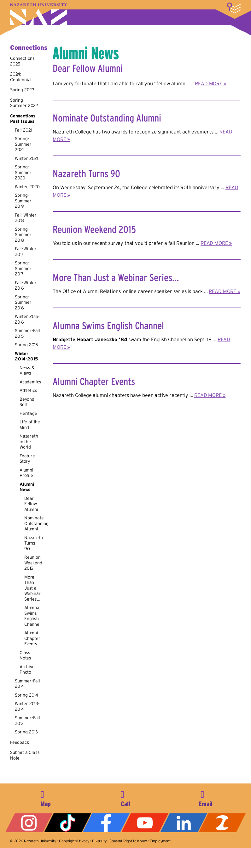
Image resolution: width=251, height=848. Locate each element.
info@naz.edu (205, 797)
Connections (28, 47)
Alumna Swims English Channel (32, 616)
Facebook (106, 822)
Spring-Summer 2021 (23, 144)
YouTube (145, 822)
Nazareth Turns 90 (33, 543)
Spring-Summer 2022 (24, 103)
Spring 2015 (26, 344)
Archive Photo (27, 669)
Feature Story (27, 458)
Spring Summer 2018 (23, 235)
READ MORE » (210, 83)
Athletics (28, 390)
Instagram (29, 822)
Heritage (28, 413)
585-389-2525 (125, 797)
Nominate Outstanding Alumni (36, 523)
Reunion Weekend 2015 (33, 563)
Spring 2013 (26, 731)
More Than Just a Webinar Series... (32, 588)
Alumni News (27, 487)
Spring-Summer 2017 (23, 268)
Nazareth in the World (29, 441)
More (234, 8)
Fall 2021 (23, 130)
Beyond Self (27, 402)
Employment (160, 841)
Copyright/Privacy (74, 841)
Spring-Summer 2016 (23, 302)
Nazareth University (38, 14)
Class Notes (25, 655)
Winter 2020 (27, 186)
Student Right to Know (128, 841)
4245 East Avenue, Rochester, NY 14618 (45, 797)
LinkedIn (184, 822)
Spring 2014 (26, 695)
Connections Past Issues (23, 118)
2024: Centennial (21, 76)
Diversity (99, 841)
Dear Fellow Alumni (31, 504)
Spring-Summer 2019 (23, 201)
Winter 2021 (26, 158)
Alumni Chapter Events (32, 638)
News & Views (27, 370)
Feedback (19, 742)
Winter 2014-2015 (26, 356)
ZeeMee (222, 822)
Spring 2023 (22, 89)
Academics (30, 381)
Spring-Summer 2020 (23, 172)
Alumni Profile (26, 472)
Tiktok (68, 822)
